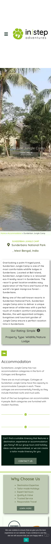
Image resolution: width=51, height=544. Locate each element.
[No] (46, 535)
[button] (6, 34)
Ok (26, 540)
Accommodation (15, 233)
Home (3, 233)
